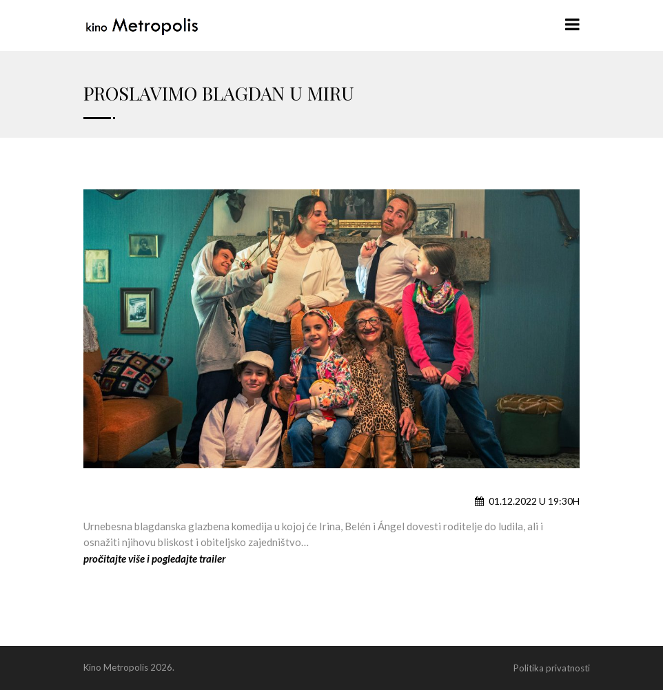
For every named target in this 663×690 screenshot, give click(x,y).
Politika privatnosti (551, 667)
